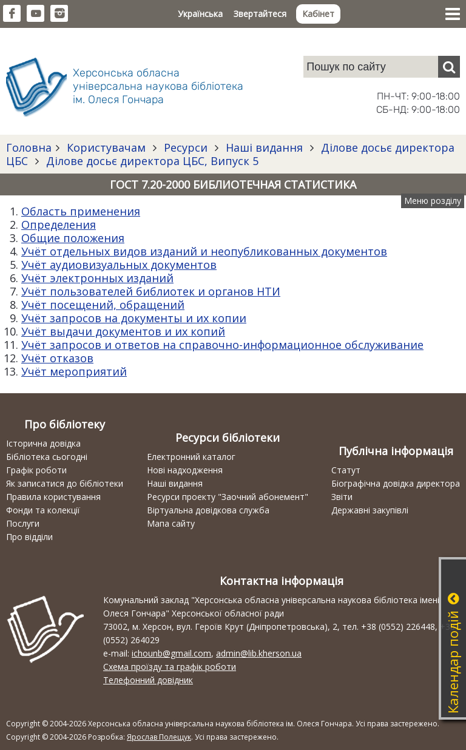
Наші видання (264, 147)
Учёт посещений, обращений (102, 304)
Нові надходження (185, 470)
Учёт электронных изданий (97, 278)
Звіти (342, 496)
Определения (58, 224)
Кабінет (318, 13)
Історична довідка (43, 443)
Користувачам (106, 147)
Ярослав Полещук (159, 737)
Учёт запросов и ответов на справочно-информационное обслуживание (222, 344)
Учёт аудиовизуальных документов (119, 264)
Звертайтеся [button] (260, 13)
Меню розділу (432, 200)
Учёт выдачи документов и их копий (123, 331)
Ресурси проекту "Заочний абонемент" (227, 496)
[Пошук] (449, 67)
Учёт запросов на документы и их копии (133, 318)
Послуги (22, 523)
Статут (345, 470)
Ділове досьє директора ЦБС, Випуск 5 (150, 161)
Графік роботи (36, 470)
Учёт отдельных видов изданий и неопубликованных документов (204, 251)
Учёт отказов (57, 358)
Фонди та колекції (43, 510)
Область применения (80, 211)
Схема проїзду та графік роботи (169, 666)
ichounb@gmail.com (171, 653)
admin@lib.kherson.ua (259, 653)
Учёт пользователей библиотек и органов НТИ (150, 291)
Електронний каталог (191, 456)
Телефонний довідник (148, 680)
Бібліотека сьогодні (46, 456)
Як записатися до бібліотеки (64, 483)
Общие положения (72, 238)
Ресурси (186, 147)
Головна (29, 147)
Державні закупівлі (369, 510)
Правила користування (53, 496)
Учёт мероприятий (74, 371)
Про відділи (29, 536)
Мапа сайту (171, 523)
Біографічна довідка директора (395, 483)
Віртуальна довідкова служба (208, 510)
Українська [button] (200, 13)
